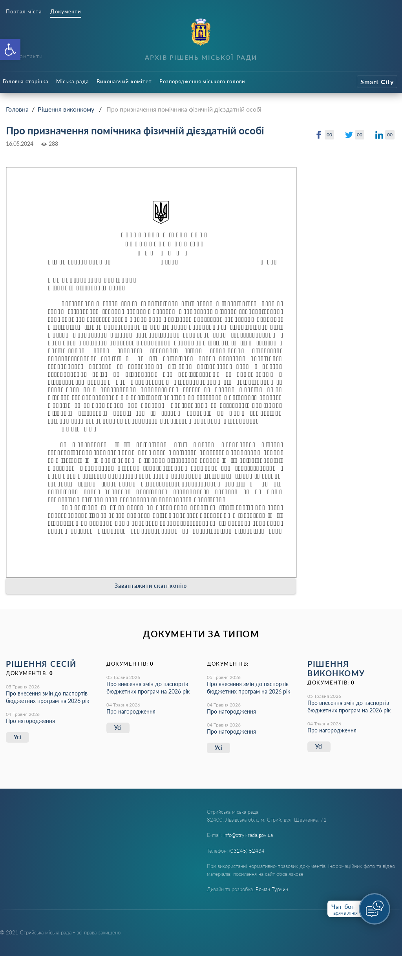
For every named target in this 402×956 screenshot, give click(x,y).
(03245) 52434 (247, 851)
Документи (65, 12)
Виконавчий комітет (124, 81)
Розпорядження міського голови (202, 81)
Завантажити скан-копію (151, 585)
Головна (17, 109)
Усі (17, 737)
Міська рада (72, 81)
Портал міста (24, 12)
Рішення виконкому (66, 109)
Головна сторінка (26, 81)
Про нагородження (30, 720)
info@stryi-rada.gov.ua (248, 835)
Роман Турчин (272, 889)
